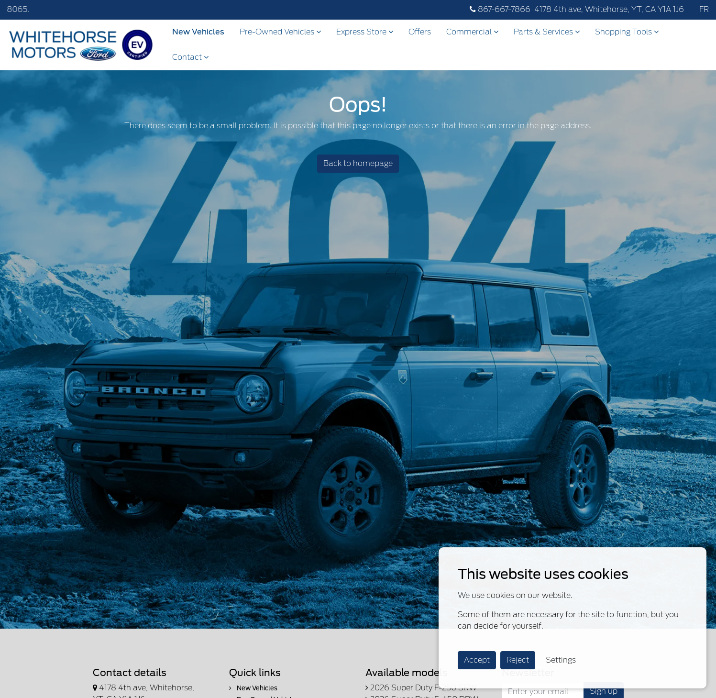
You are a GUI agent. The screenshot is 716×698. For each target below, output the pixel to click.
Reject (518, 660)
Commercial (472, 31)
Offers (419, 31)
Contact (190, 57)
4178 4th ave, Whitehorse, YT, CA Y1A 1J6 (609, 9)
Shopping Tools (627, 31)
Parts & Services (547, 31)
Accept (477, 660)
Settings (561, 660)
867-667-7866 (500, 9)
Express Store (364, 31)
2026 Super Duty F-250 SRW (421, 687)
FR (704, 9)
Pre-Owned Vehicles (280, 31)
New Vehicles (198, 31)
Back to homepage (358, 163)
